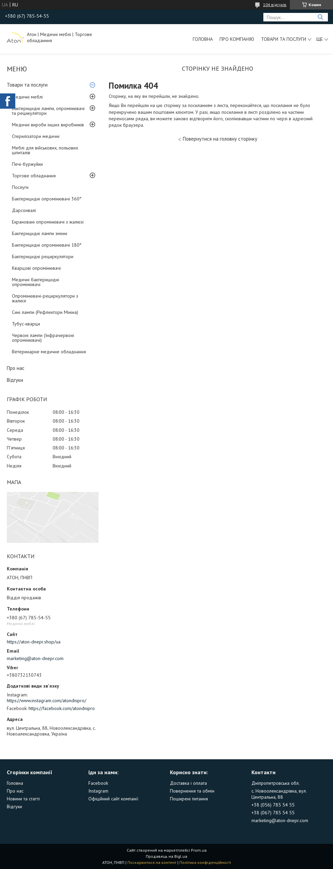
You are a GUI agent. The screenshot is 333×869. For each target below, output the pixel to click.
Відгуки (15, 380)
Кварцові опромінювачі (36, 268)
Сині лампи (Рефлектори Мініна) (45, 312)
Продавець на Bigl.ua (166, 856)
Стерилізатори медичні (35, 136)
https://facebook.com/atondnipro (62, 708)
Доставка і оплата (188, 783)
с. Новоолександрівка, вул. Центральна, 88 (278, 794)
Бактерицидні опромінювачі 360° (47, 199)
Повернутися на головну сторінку (220, 139)
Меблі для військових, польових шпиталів (45, 150)
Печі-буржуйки (27, 164)
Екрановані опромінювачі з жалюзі (48, 222)
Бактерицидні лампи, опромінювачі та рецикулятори (48, 110)
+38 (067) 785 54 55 (273, 813)
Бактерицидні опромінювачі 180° (47, 245)
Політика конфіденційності (205, 862)
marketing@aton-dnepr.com (35, 658)
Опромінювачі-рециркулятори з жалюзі (45, 298)
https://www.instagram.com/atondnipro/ (46, 700)
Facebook (98, 783)
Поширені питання (189, 799)
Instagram (98, 791)
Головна (203, 39)
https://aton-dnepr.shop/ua (33, 642)
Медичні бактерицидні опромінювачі (35, 282)
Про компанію (237, 39)
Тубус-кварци (26, 324)
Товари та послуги (283, 39)
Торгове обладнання (34, 176)
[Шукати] (320, 17)
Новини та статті (23, 799)
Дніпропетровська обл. (275, 783)
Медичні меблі (27, 97)
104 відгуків (274, 4)
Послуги (20, 187)
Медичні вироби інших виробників (48, 125)
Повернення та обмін (192, 791)
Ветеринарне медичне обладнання (49, 352)
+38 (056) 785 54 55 (273, 805)
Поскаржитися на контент (151, 862)
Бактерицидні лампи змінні (39, 233)
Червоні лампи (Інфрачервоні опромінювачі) (43, 337)
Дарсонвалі (24, 210)
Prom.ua (199, 850)
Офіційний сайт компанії (113, 799)
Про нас (15, 368)
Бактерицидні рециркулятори (42, 256)
